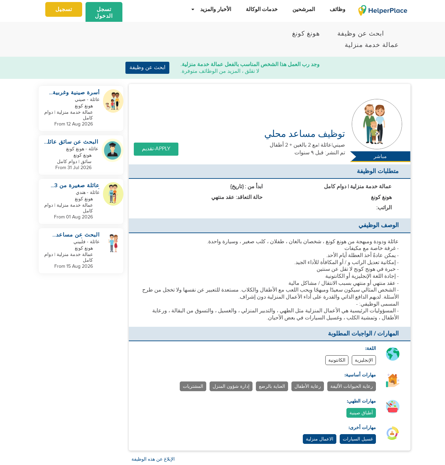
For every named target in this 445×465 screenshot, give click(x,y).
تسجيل (63, 9)
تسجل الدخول (104, 12)
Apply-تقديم (156, 149)
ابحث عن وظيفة (147, 67)
